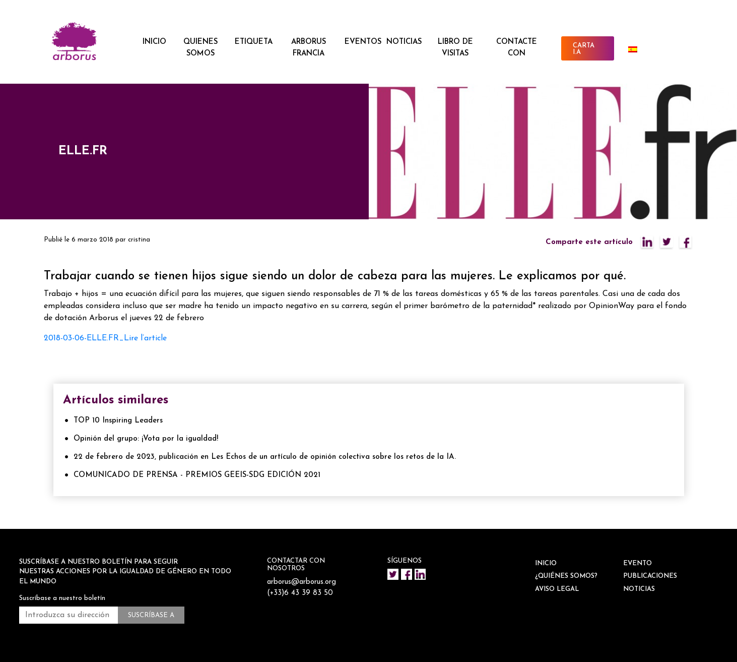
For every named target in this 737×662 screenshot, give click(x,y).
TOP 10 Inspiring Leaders (118, 421)
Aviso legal (557, 589)
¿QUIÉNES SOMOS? (566, 576)
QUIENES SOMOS (200, 47)
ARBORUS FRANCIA (308, 47)
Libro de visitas (455, 47)
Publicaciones (650, 576)
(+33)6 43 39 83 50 (300, 593)
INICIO (154, 42)
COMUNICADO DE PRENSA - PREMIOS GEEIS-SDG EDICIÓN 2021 (197, 475)
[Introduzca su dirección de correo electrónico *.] (68, 615)
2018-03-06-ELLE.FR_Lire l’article (105, 338)
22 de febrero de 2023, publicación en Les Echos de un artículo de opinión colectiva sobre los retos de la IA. (265, 457)
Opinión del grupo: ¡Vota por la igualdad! (146, 439)
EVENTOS (363, 42)
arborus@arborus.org (302, 582)
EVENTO (637, 563)
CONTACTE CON (516, 47)
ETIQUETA (254, 42)
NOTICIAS (404, 42)
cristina (139, 239)
